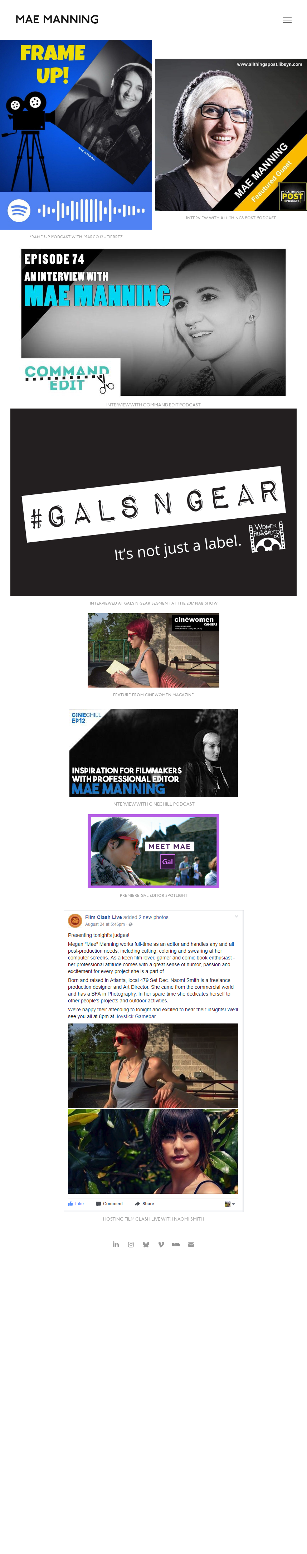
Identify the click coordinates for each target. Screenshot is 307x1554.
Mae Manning (57, 20)
